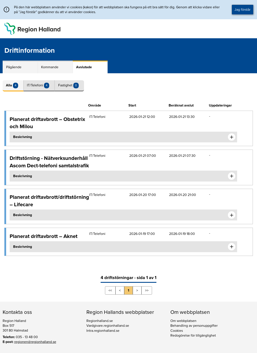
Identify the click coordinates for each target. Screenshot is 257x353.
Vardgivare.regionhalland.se (107, 325)
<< (110, 290)
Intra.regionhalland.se (102, 331)
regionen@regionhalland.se (35, 342)
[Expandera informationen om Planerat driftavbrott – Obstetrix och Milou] (231, 137)
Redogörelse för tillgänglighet (193, 335)
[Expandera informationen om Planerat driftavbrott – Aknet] (231, 246)
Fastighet (65, 85)
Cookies (176, 331)
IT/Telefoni (35, 85)
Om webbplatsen (183, 321)
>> (147, 290)
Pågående (13, 67)
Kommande (49, 67)
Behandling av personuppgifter (194, 325)
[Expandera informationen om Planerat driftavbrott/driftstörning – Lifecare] (231, 215)
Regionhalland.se (99, 321)
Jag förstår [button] (242, 9)
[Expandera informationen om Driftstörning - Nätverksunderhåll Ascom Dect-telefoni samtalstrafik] (231, 176)
